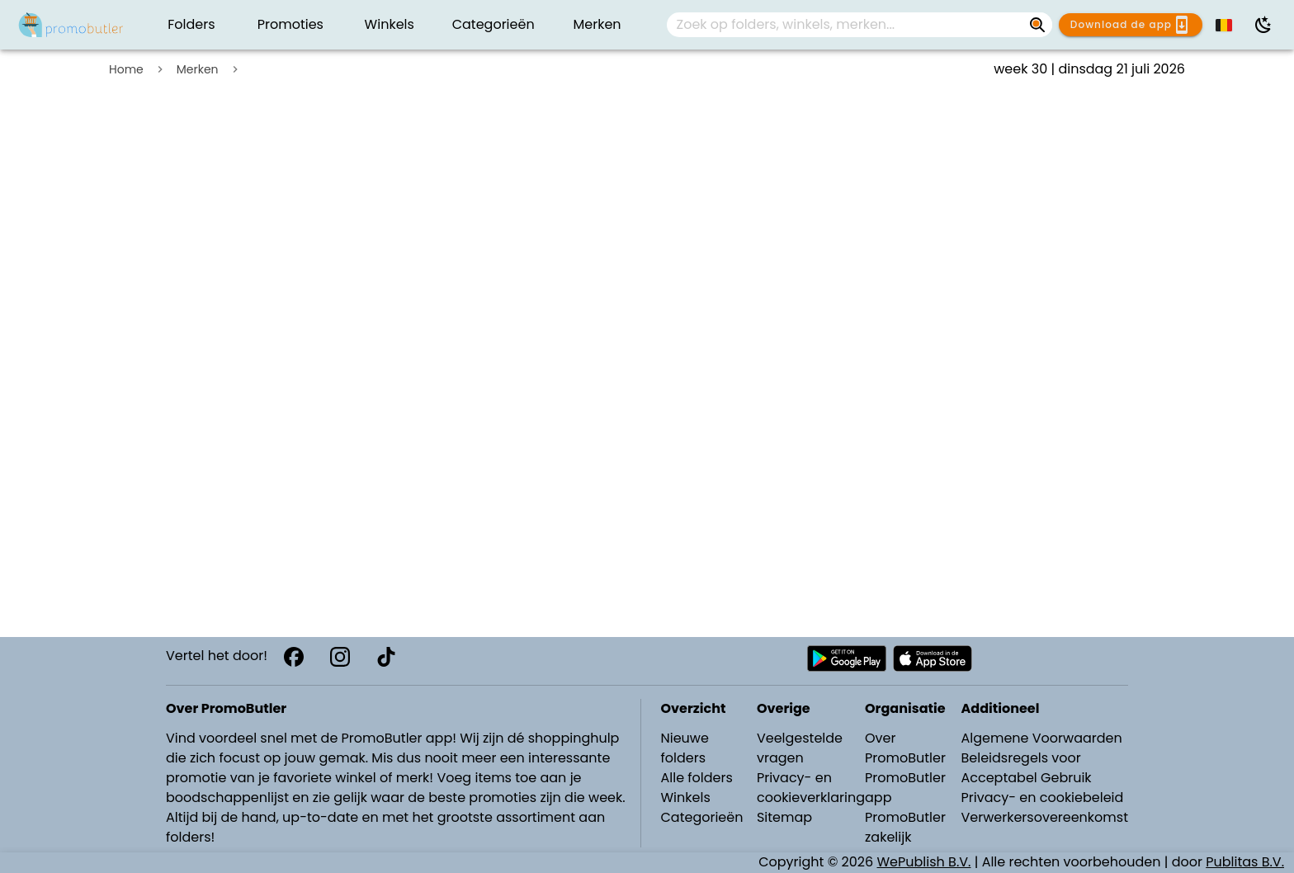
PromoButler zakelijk (905, 827)
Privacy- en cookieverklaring (811, 787)
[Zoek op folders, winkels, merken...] (1037, 24)
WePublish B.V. (924, 861)
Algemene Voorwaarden (1041, 738)
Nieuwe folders (685, 748)
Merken (198, 69)
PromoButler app (905, 787)
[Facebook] (293, 657)
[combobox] (860, 24)
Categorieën (702, 817)
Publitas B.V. (1245, 861)
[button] (1224, 25)
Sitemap (784, 817)
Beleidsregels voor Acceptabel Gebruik (1026, 767)
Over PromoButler (905, 748)
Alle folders (697, 777)
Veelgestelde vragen (800, 748)
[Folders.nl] (71, 24)
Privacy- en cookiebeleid (1042, 797)
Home (126, 69)
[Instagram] (340, 657)
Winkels (686, 797)
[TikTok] (386, 657)
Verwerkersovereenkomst (1044, 817)
